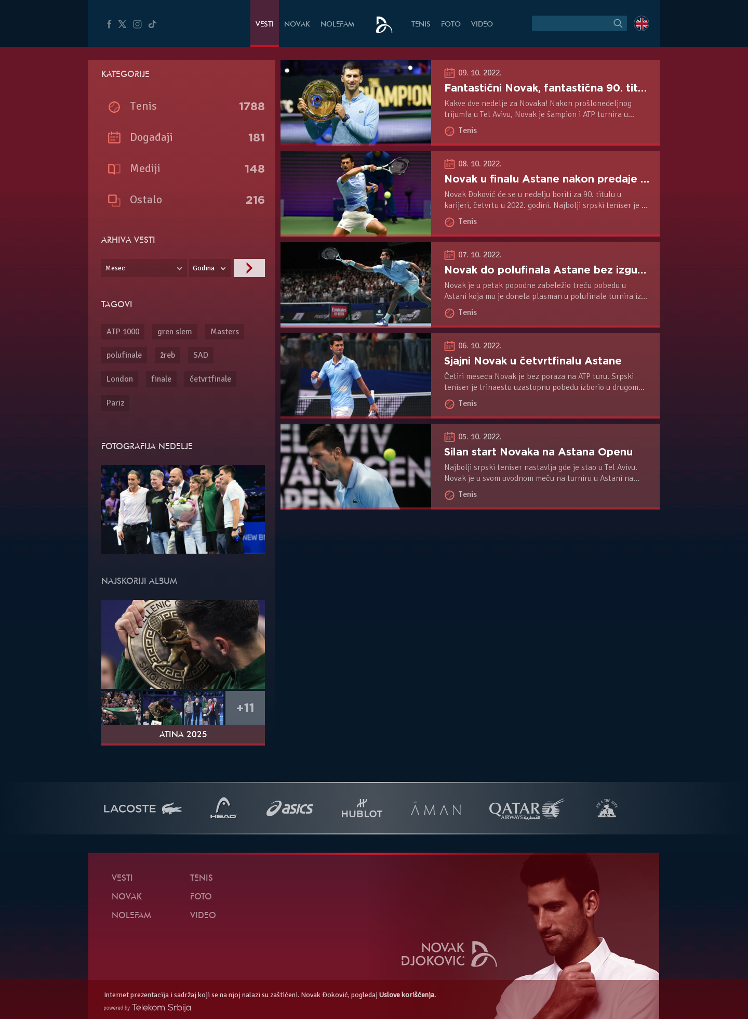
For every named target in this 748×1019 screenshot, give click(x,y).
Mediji (145, 168)
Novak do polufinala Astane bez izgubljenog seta (573, 270)
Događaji (151, 137)
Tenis (421, 25)
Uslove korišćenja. (407, 994)
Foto (451, 25)
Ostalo (146, 199)
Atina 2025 (183, 735)
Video (482, 25)
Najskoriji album (139, 582)
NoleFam (337, 25)
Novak (297, 25)
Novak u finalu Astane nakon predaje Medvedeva (573, 179)
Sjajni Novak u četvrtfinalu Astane (533, 361)
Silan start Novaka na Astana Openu (538, 452)
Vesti (265, 25)
